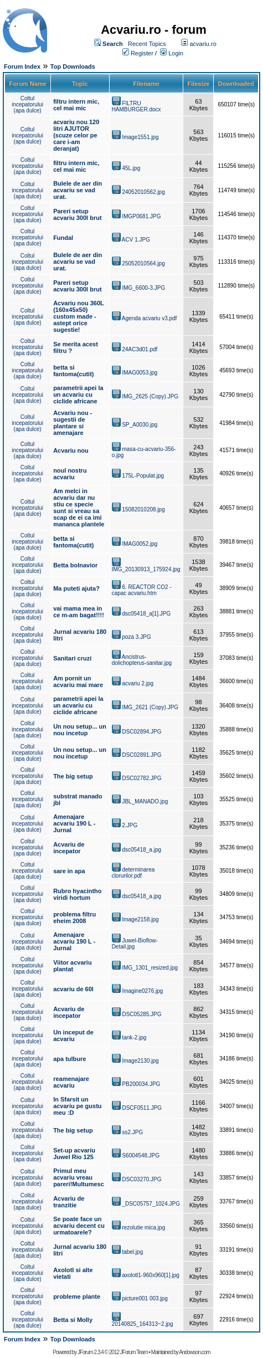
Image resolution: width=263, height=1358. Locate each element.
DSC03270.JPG (141, 1179)
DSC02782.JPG (141, 778)
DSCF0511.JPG (142, 1108)
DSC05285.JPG (141, 1014)
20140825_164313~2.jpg (142, 1324)
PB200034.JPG (141, 1084)
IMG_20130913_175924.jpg (146, 569)
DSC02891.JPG (141, 755)
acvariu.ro (202, 43)
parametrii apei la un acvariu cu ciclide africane (78, 394)
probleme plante (76, 1296)
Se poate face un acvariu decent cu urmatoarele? (79, 1226)
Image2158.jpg (140, 919)
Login (175, 53)
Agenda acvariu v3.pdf (149, 318)
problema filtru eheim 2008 (74, 917)
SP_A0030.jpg (139, 425)
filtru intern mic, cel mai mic (76, 104)
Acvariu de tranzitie (68, 1201)
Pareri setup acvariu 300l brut (77, 214)
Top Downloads (72, 66)
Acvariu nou (71, 450)
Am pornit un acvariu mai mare (78, 681)
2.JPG (129, 825)
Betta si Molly (72, 1319)
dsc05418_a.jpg (141, 850)
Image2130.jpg (140, 1061)
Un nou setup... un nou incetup (79, 729)
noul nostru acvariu (70, 473)
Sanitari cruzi (72, 658)
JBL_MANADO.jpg (145, 801)
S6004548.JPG (140, 1155)
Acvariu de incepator (68, 847)
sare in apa (69, 871)
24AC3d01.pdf (139, 349)
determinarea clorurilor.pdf (133, 873)
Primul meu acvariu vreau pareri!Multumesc (78, 1177)
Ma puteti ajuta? (76, 588)
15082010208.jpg (143, 509)
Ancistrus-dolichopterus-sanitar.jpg (142, 660)
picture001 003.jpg (144, 1298)
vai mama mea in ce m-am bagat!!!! (78, 611)
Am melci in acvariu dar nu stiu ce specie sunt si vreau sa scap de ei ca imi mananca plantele (78, 507)
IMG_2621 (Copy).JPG (150, 707)
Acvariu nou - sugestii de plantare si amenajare (72, 422)
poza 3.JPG (136, 637)
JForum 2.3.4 (91, 1352)
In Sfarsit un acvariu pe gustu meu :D (77, 1106)
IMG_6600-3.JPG (143, 288)
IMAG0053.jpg (139, 373)
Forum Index (22, 66)
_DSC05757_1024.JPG (151, 1204)
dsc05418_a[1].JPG (146, 614)
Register (142, 53)
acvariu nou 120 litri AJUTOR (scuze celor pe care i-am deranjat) (76, 135)
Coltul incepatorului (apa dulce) (27, 104)
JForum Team (134, 1352)
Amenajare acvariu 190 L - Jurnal (74, 823)
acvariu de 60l (73, 989)
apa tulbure (69, 1058)
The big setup (73, 776)
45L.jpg (131, 168)
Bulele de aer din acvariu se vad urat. (77, 190)
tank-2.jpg (134, 1037)
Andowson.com (194, 1352)
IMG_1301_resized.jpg (150, 968)
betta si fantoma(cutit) (73, 370)
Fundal (63, 237)
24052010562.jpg (143, 192)
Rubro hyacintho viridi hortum (77, 894)
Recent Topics (147, 43)
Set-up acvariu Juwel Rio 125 (74, 1153)
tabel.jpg (132, 1252)
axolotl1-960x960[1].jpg (150, 1275)
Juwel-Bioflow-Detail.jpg (135, 943)
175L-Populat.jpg (143, 476)
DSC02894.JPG (141, 732)
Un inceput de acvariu (73, 1035)
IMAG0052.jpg (139, 544)
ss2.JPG (132, 1132)
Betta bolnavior (75, 565)
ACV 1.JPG (136, 240)
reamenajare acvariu (71, 1082)
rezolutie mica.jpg (143, 1227)
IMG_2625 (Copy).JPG (150, 396)
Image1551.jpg (140, 137)
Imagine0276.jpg (142, 991)
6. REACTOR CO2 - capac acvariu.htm (142, 590)
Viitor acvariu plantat (72, 965)
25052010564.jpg (143, 263)
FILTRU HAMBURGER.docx (136, 106)
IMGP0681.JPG (141, 216)
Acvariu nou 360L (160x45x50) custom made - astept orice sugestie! (78, 316)
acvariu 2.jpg (137, 683)
